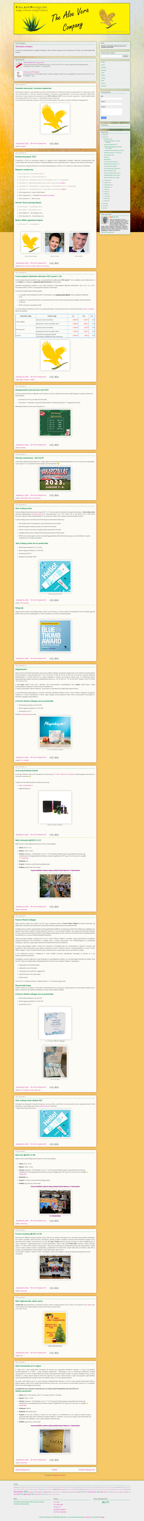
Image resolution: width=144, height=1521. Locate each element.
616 (101, 1487)
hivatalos (23, 146)
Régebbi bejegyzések (87, 1470)
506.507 (61, 1487)
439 (52, 1487)
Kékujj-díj (19, 608)
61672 (105, 1487)
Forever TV (57, 1507)
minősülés (64, 1492)
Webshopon (26, 714)
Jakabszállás (24, 498)
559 (84, 1487)
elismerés (94, 1489)
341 (40, 1487)
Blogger (102, 1517)
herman (27, 266)
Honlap (103, 65)
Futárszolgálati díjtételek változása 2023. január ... (113, 147)
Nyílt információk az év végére (28, 1366)
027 (23, 1487)
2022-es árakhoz (89, 309)
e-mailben (62, 183)
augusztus (107, 187)
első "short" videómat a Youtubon (63, 774)
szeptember (107, 185)
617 (110, 1487)
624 (123, 1487)
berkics (22, 266)
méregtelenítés (55, 1492)
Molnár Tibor (115, 217)
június (105, 189)
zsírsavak (55, 1494)
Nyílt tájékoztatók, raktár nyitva (29, 1301)
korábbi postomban (44, 1106)
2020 (104, 205)
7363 (49, 1489)
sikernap (102, 1492)
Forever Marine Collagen (25, 920)
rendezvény (45, 266)
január (105, 200)
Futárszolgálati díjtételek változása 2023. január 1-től (38, 276)
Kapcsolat (103, 86)
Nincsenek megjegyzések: (38, 143)
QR (84, 1492)
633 (128, 1487)
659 (40, 1489)
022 (19, 1487)
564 (21, 603)
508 (67, 1487)
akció (54, 1489)
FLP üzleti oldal (58, 1504)
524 (80, 1487)
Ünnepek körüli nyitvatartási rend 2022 (32, 390)
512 (75, 1487)
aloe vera (61, 1489)
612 (92, 1487)
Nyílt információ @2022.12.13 (28, 840)
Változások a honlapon (24, 47)
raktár (89, 1305)
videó (44, 1494)
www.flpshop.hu (37, 514)
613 (21, 760)
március (106, 196)
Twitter (103, 73)
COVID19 (75, 1489)
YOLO (49, 1494)
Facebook (103, 67)
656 (36, 1489)
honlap (30, 1492)
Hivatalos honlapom (60, 1509)
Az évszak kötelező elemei (26, 770)
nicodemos (87, 1517)
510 (71, 1487)
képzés (39, 266)
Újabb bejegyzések (22, 1470)
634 (15, 1489)
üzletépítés (37, 1494)
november (106, 180)
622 (119, 1487)
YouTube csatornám (60, 1512)
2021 (104, 203)
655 (32, 1489)
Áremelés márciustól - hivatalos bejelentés (33, 88)
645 (23, 1489)
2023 (104, 134)
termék (32, 1090)
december (106, 139)
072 (32, 1487)
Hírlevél (103, 83)
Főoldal (54, 1470)
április (105, 194)
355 (44, 1487)
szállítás (32, 379)
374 (48, 1487)
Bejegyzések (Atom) (59, 1475)
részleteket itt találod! (47, 195)
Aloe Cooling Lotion (23, 508)
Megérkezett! (21, 669)
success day (118, 1492)
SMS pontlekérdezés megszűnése (33, 62)
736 (45, 1489)
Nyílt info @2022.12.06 (25, 1155)
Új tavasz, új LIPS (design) (31, 72)
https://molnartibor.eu (26, 785)
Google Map (24, 858)
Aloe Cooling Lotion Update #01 (28, 1100)
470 (56, 1487)
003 (15, 1487)
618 (114, 1487)
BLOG (102, 80)
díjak (21, 379)
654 (27, 1489)
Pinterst (103, 75)
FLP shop (56, 1502)
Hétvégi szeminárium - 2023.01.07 (29, 458)
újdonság (37, 1090)
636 (19, 1489)
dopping (87, 1489)
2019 (104, 208)
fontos (101, 1489)
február (106, 198)
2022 (104, 137)
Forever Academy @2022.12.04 (28, 1234)
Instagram (103, 70)
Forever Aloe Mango (110, 1489)
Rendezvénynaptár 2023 (25, 156)
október (106, 182)
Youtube (103, 78)
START (110, 1492)
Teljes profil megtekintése (107, 232)
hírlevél (126, 1489)
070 (27, 1487)
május (105, 191)
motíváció (72, 1492)
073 (36, 1487)
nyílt (21, 1355)
